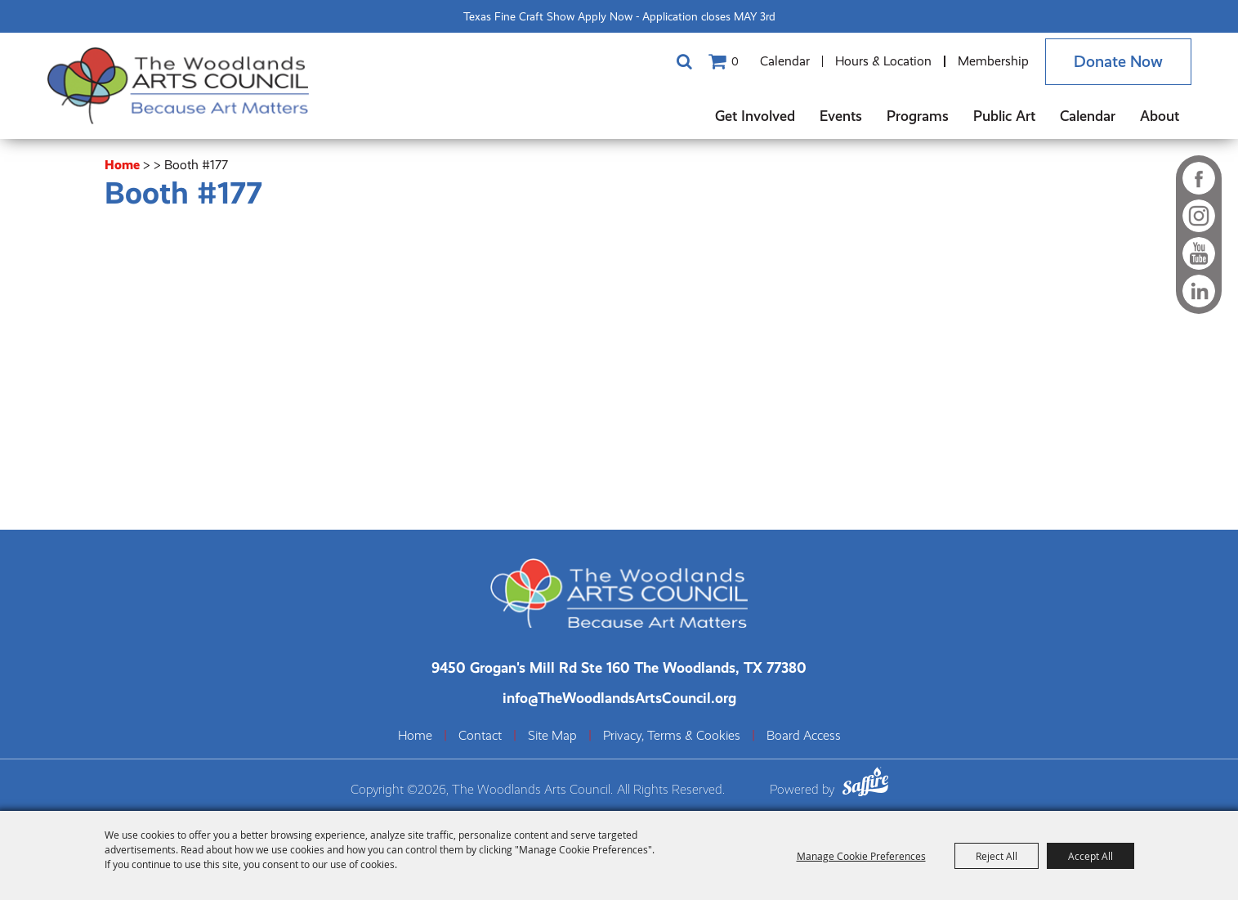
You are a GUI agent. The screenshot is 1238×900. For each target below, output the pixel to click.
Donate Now (1118, 61)
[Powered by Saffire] (865, 784)
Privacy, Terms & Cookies (671, 735)
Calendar (785, 61)
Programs (918, 115)
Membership (993, 61)
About (1159, 115)
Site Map (552, 735)
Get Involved (755, 115)
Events (841, 115)
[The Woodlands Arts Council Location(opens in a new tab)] (619, 667)
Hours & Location (883, 61)
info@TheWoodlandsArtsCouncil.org (619, 697)
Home (122, 164)
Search (685, 61)
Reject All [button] (996, 855)
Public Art (1004, 115)
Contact (480, 735)
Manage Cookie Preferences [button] (861, 855)
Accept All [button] (1090, 855)
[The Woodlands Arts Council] (178, 86)
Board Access (803, 735)
